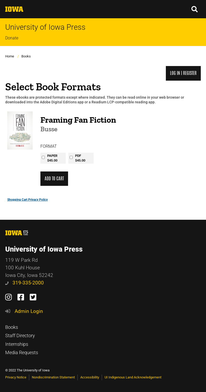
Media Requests (21, 352)
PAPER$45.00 (52, 158)
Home (9, 56)
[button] (195, 9)
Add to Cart (54, 179)
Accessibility (89, 377)
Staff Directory (20, 335)
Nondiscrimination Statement (53, 377)
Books (26, 56)
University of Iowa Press (45, 27)
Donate (11, 37)
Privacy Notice (15, 377)
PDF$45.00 (80, 158)
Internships (16, 344)
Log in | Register (183, 73)
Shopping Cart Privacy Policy (27, 199)
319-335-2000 (24, 283)
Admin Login (29, 311)
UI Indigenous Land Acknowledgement (133, 377)
